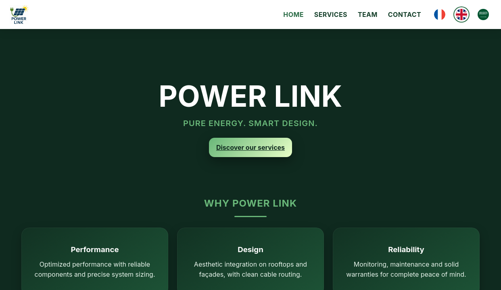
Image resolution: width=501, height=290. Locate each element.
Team (368, 14)
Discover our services (250, 147)
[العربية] (483, 14)
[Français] (440, 14)
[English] (461, 14)
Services (330, 14)
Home (293, 14)
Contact (404, 14)
